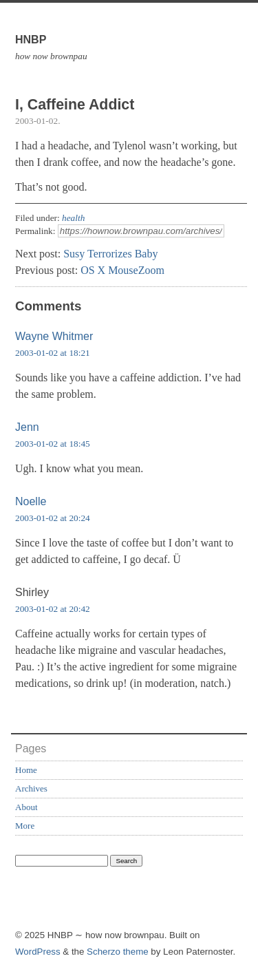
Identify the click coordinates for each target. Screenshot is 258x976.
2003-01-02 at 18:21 (52, 353)
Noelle (30, 501)
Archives (31, 788)
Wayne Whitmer (54, 336)
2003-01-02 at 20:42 (52, 609)
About (26, 807)
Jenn (27, 427)
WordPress (38, 951)
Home (26, 770)
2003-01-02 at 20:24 (52, 518)
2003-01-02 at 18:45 (52, 443)
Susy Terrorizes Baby (110, 253)
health (73, 218)
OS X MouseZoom (122, 270)
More (24, 825)
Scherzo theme (118, 951)
